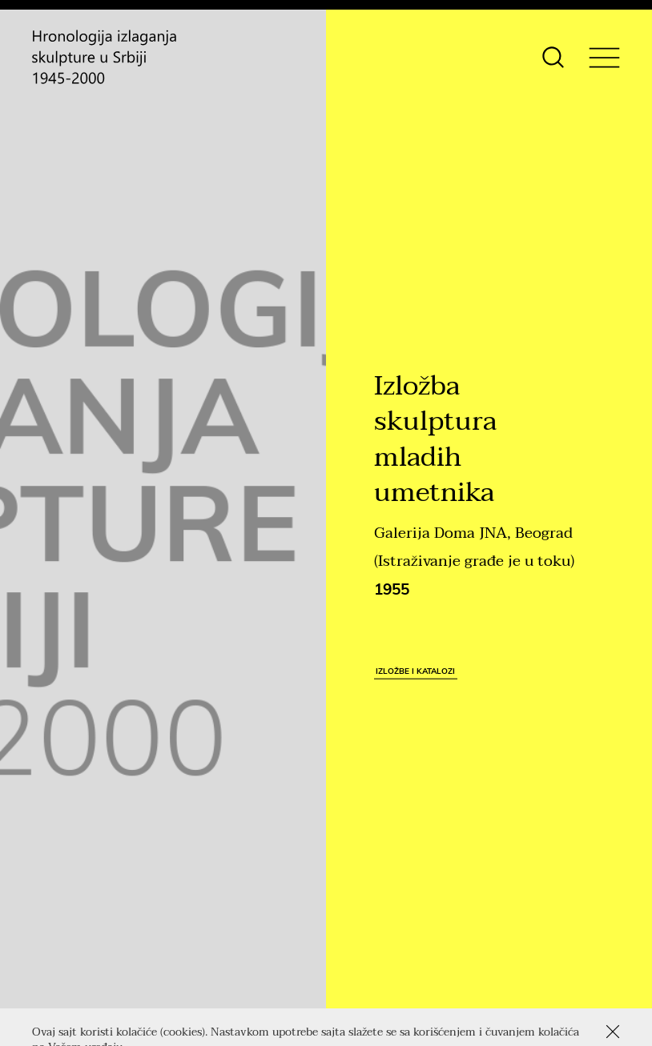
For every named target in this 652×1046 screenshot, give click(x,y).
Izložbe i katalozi (415, 670)
